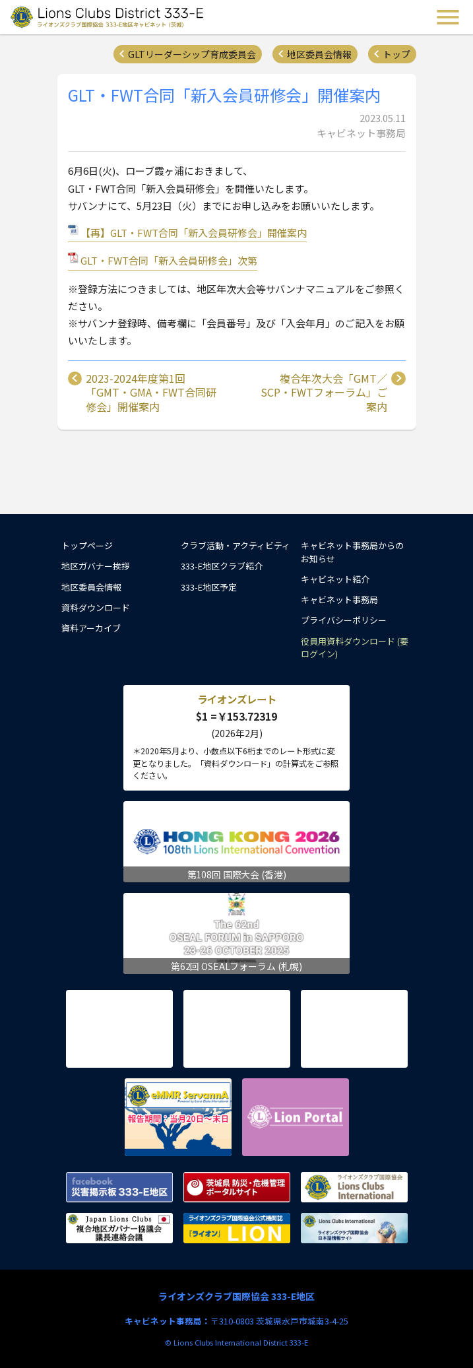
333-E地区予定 (209, 587)
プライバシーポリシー (344, 620)
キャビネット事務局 (339, 599)
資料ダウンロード (95, 607)
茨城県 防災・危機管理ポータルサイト (236, 1187)
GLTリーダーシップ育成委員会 (192, 54)
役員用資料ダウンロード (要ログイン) (354, 648)
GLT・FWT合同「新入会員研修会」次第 (168, 260)
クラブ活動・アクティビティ (235, 545)
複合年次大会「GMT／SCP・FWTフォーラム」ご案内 (324, 393)
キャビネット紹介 (335, 579)
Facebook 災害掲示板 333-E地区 (119, 1187)
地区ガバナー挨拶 (95, 566)
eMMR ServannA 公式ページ (178, 1117)
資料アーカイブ (91, 628)
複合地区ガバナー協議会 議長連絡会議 (119, 1228)
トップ (396, 54)
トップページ (87, 545)
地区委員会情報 (319, 54)
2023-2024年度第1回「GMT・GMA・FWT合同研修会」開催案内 (151, 393)
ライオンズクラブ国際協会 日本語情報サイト (354, 1228)
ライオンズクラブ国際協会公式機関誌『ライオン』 (236, 1228)
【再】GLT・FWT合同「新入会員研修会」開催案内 (193, 233)
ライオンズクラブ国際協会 (354, 1187)
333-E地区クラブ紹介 (222, 566)
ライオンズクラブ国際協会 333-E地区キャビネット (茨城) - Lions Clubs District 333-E (108, 17)
